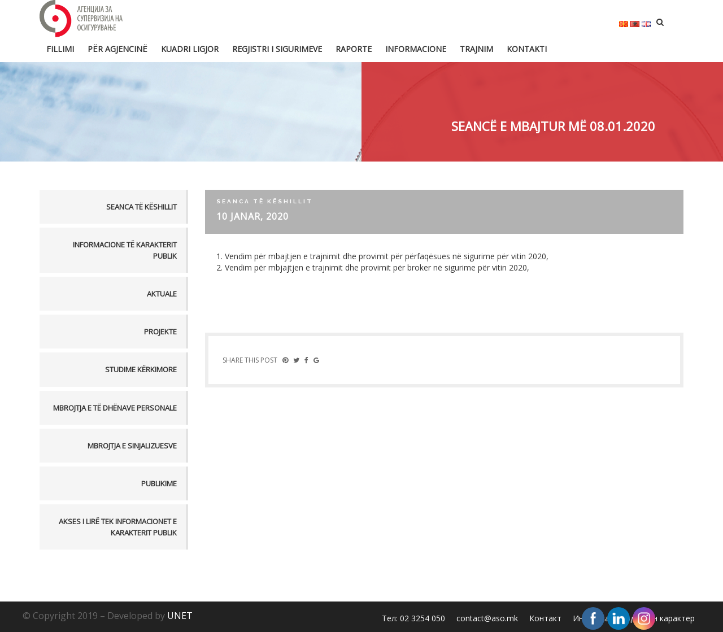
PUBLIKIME (159, 483)
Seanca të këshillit (141, 207)
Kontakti (527, 48)
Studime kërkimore (141, 369)
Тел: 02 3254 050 (413, 618)
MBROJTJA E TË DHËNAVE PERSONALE (115, 408)
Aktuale (162, 294)
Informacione (415, 48)
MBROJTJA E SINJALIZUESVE (132, 446)
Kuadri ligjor (190, 48)
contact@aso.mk (487, 618)
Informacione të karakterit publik (125, 250)
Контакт (545, 618)
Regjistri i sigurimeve (277, 48)
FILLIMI (60, 48)
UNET (180, 615)
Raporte (354, 48)
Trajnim (476, 48)
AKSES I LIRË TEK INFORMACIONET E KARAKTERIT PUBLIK (118, 527)
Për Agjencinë (117, 48)
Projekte (160, 331)
